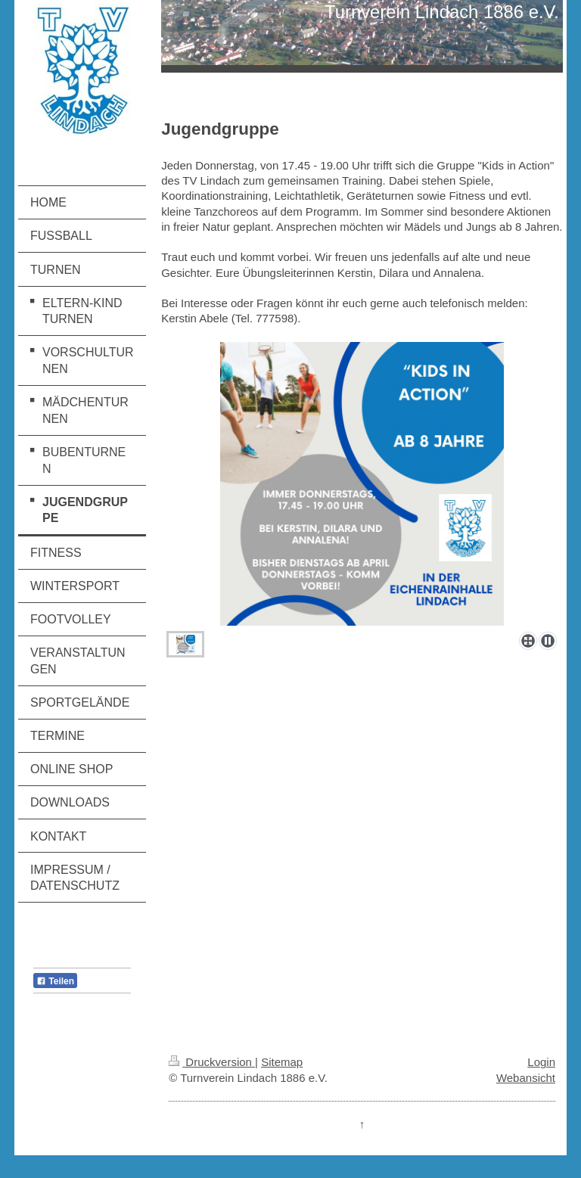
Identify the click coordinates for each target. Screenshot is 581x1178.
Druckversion (212, 1061)
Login (541, 1061)
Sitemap (282, 1061)
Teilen (55, 981)
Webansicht (525, 1077)
